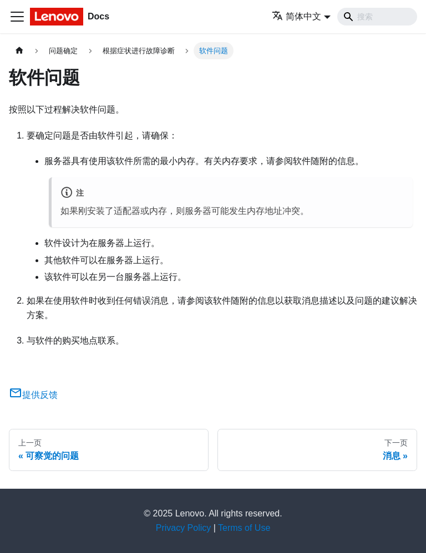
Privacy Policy (183, 527)
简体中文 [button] (296, 16)
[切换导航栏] (17, 16)
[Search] (377, 16)
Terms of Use (244, 527)
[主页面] (19, 50)
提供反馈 (33, 395)
